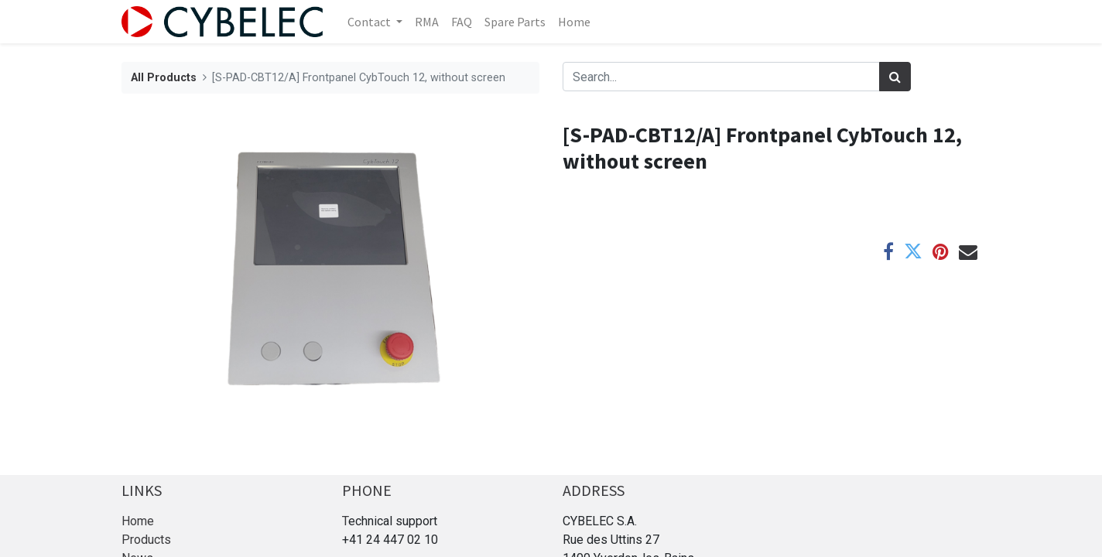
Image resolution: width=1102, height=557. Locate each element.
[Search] (895, 76)
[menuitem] (427, 21)
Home (137, 521)
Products (146, 539)
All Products (164, 77)
